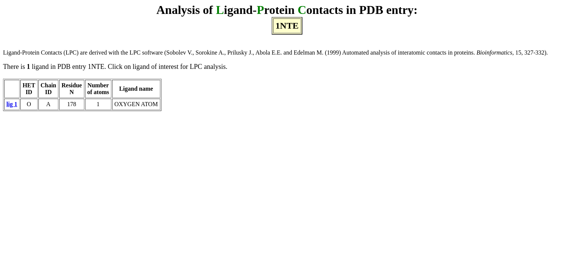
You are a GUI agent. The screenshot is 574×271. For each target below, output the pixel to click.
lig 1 (11, 104)
